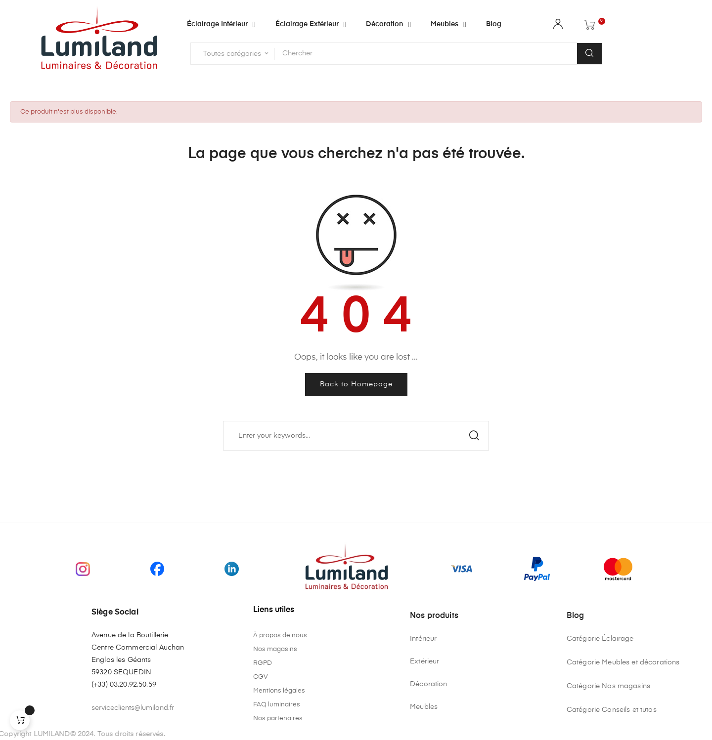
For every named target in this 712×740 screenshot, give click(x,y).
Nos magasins (275, 649)
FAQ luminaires (276, 704)
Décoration (428, 684)
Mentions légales (279, 691)
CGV (260, 677)
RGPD (262, 663)
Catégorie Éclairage (600, 638)
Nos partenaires (278, 718)
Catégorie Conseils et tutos (612, 709)
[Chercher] (356, 436)
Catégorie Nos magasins (608, 686)
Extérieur (424, 661)
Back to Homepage (356, 384)
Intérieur (423, 638)
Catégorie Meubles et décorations (623, 662)
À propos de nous (280, 635)
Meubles (424, 706)
